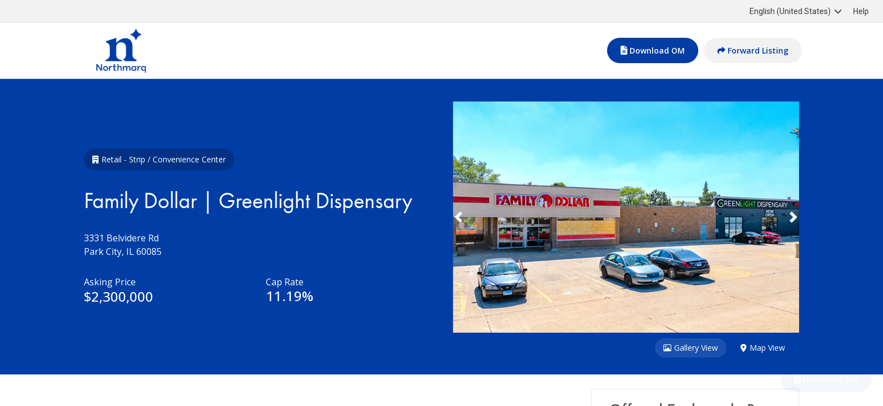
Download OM (653, 50)
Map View (763, 348)
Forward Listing (752, 50)
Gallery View (690, 348)
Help (861, 11)
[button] (479, 217)
